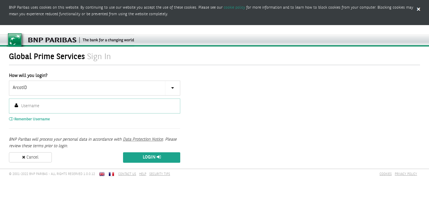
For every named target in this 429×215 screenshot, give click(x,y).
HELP (142, 174)
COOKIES (386, 174)
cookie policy (234, 7)
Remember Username (29, 119)
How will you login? (28, 76)
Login (152, 157)
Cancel (30, 157)
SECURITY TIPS (159, 174)
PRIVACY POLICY (406, 174)
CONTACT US (127, 174)
